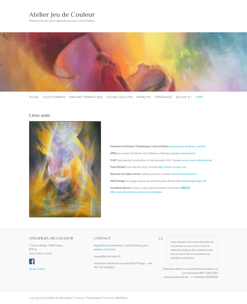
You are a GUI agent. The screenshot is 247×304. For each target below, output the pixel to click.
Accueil (34, 97)
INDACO (185, 188)
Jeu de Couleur (37, 269)
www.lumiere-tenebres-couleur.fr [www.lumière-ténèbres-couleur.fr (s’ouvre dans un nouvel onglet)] (188, 146)
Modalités (144, 97)
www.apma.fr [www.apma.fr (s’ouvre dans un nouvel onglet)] (188, 153)
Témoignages (163, 97)
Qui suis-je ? (184, 97)
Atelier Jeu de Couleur (62, 14)
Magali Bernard (102, 245)
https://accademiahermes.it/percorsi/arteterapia (136, 192)
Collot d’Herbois (54, 97)
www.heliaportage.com (194, 181)
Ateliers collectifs (120, 97)
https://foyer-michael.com (171, 167)
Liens (199, 97)
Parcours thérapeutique (86, 97)
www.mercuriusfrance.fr (184, 174)
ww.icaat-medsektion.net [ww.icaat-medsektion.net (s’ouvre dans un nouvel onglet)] (198, 160)
